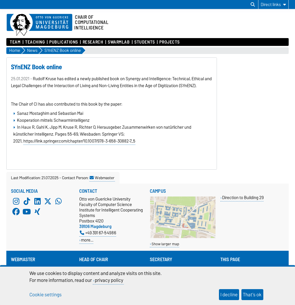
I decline (229, 295)
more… (87, 240)
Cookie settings (45, 295)
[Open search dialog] (252, 4)
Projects (169, 42)
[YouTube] (27, 212)
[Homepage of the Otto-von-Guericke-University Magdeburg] (39, 25)
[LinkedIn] (37, 201)
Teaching (35, 42)
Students (144, 42)
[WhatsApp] (58, 201)
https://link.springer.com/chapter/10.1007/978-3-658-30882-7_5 (79, 141)
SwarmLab (119, 42)
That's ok (252, 295)
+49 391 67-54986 (98, 232)
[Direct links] (273, 4)
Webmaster (102, 177)
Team (15, 42)
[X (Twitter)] (48, 201)
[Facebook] (16, 212)
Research (93, 42)
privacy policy (109, 280)
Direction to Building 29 (243, 197)
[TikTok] (27, 201)
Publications (63, 42)
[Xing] (37, 212)
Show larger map (165, 244)
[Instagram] (16, 201)
